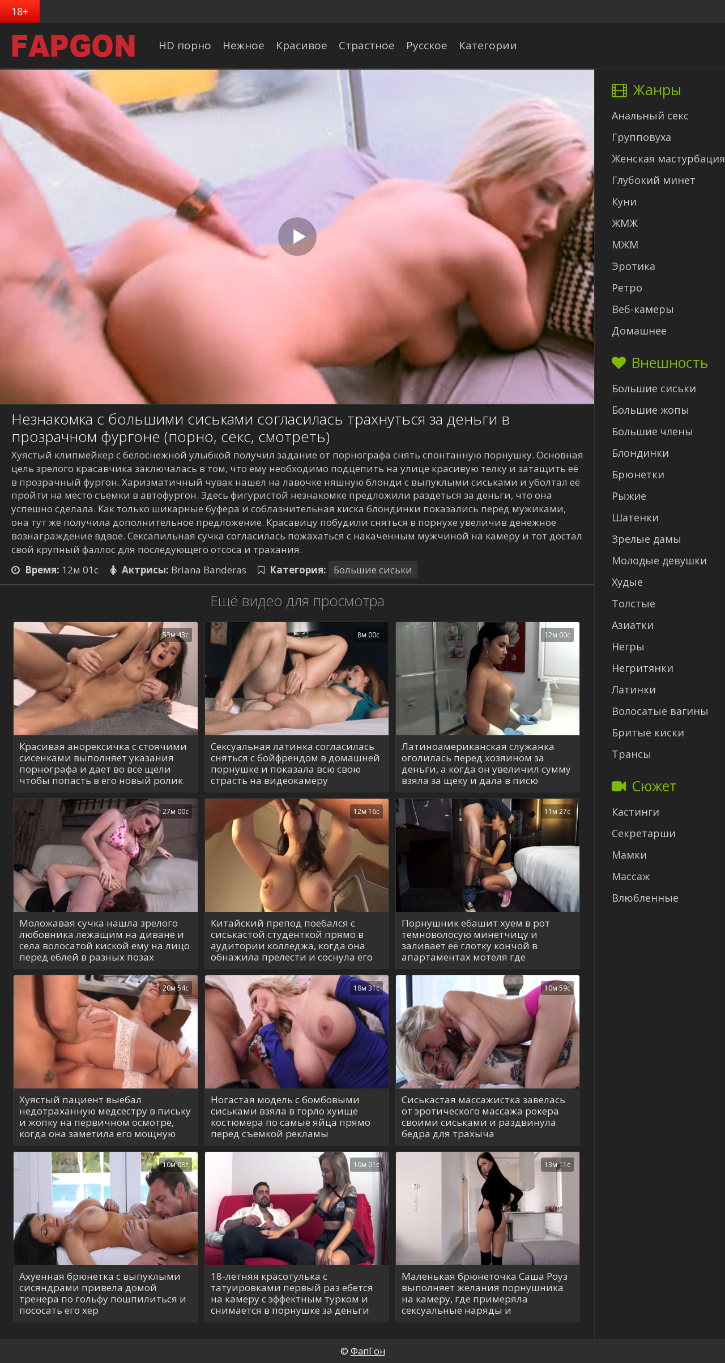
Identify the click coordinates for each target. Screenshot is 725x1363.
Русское (426, 45)
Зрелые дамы (646, 539)
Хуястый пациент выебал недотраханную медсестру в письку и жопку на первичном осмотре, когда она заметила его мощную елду (105, 1116)
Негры (628, 646)
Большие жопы (650, 410)
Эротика (633, 266)
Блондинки (640, 453)
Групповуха (641, 137)
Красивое (301, 45)
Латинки (634, 689)
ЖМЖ (625, 223)
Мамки (629, 854)
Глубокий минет (654, 180)
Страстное (367, 45)
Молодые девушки (659, 560)
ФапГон (368, 1351)
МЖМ (625, 244)
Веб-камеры (643, 309)
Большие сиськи (373, 569)
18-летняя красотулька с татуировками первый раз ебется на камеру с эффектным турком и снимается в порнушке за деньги (292, 1293)
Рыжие (629, 496)
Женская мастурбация (668, 158)
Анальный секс (650, 115)
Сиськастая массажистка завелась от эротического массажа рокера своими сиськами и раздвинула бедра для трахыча (483, 1116)
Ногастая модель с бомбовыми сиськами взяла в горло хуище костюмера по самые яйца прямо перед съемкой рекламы (290, 1116)
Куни (624, 201)
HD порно (185, 45)
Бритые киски (648, 732)
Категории (488, 45)
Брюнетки (638, 474)
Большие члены (652, 431)
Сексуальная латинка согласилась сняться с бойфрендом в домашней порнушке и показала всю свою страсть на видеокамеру (295, 763)
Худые (627, 582)
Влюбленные (645, 898)
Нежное (244, 45)
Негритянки (642, 668)
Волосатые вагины (660, 711)
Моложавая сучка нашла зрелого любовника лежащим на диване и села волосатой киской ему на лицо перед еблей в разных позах (104, 940)
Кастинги (635, 811)
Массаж (631, 876)
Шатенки (635, 517)
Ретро (627, 287)
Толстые (633, 603)
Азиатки (633, 625)
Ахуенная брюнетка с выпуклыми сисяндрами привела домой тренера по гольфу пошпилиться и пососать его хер (102, 1293)
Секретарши (644, 833)
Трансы (631, 754)
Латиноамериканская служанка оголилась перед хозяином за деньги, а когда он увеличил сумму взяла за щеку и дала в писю (486, 763)
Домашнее (639, 330)
